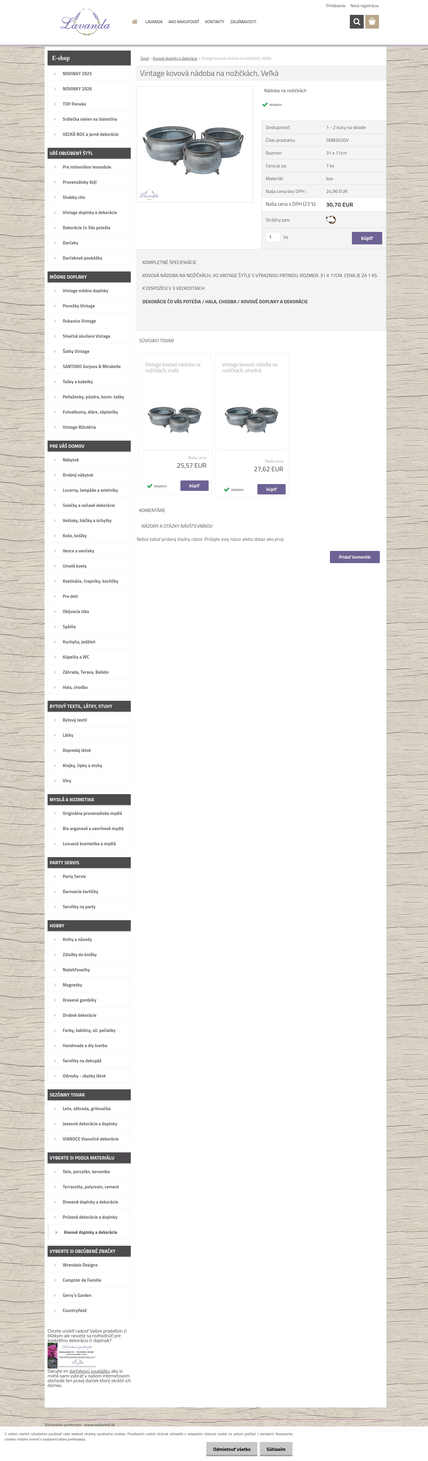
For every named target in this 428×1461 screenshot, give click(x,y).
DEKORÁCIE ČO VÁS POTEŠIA (171, 301)
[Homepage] (134, 22)
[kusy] (273, 237)
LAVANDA (154, 21)
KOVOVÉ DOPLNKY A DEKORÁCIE (274, 301)
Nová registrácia (364, 5)
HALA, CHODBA (221, 301)
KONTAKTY (214, 21)
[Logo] (85, 22)
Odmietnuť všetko (230, 1449)
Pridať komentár (355, 557)
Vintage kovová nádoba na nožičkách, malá (173, 367)
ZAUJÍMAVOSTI (243, 21)
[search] (357, 22)
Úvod (145, 58)
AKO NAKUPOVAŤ (184, 21)
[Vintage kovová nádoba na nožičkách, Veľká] (195, 88)
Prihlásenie (336, 5)
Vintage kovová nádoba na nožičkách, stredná (250, 367)
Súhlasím (275, 1449)
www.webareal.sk (99, 1424)
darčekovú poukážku (90, 1370)
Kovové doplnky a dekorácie (175, 58)
